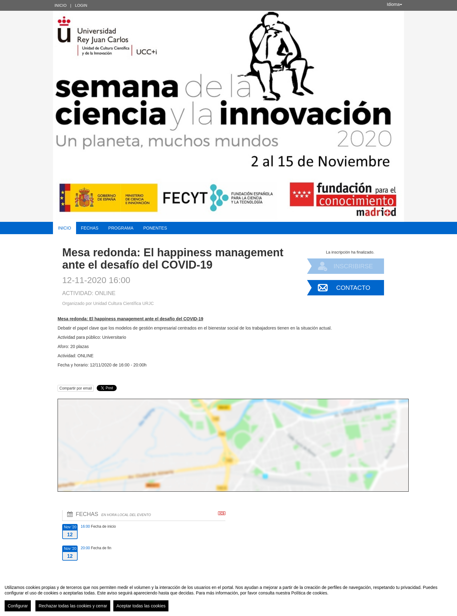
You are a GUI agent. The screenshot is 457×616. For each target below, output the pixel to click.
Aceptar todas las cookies (141, 605)
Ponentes (155, 228)
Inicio (61, 5)
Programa (121, 228)
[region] (228, 595)
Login (81, 5)
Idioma (394, 4)
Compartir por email (75, 388)
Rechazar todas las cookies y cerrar (72, 605)
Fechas (90, 228)
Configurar (18, 605)
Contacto (353, 287)
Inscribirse (353, 266)
